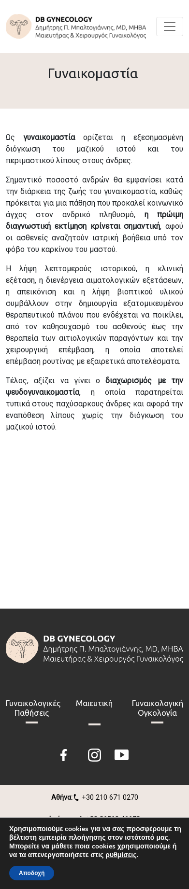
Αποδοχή (31, 873)
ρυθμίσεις (120, 855)
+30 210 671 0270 (94, 797)
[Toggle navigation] (169, 26)
